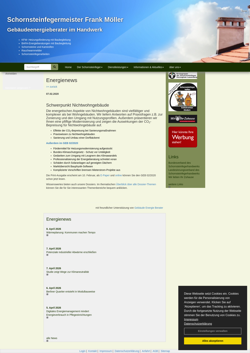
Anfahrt (146, 351)
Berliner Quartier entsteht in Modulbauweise (70, 291)
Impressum (191, 319)
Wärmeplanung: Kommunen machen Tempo (71, 232)
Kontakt (92, 351)
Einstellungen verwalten (213, 331)
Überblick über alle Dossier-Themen (136, 184)
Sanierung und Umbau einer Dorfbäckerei (76, 137)
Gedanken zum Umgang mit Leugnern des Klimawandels (85, 155)
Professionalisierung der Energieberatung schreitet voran (85, 159)
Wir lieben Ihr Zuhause (181, 177)
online (118, 175)
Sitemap (165, 351)
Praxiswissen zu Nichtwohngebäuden (74, 134)
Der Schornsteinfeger (90, 67)
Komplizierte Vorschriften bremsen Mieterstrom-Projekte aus (86, 170)
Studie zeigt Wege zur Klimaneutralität (67, 271)
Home (68, 67)
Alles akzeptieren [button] (212, 340)
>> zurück (51, 86)
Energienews (58, 219)
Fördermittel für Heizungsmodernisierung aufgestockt (82, 148)
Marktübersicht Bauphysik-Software (73, 166)
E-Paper (104, 175)
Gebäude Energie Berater (148, 207)
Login (82, 351)
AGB (155, 351)
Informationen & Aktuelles (149, 67)
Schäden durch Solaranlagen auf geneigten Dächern (82, 162)
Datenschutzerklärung (198, 323)
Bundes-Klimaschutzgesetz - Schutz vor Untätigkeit (81, 152)
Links (173, 156)
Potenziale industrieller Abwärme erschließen (71, 252)
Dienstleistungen (118, 67)
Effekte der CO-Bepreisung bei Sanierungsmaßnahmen (84, 130)
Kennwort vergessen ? (17, 89)
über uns (175, 67)
